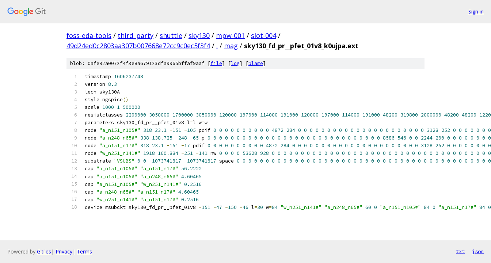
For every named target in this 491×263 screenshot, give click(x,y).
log (235, 63)
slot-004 (263, 35)
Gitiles (44, 251)
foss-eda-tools (88, 35)
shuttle (171, 35)
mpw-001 (230, 35)
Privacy (64, 251)
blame (255, 63)
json (478, 251)
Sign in (476, 11)
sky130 (199, 35)
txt (460, 251)
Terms (84, 251)
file (216, 63)
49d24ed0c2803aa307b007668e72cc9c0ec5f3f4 (138, 45)
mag (231, 45)
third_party (135, 35)
